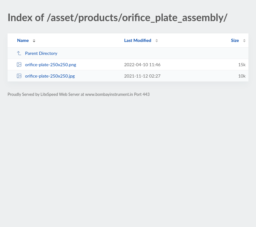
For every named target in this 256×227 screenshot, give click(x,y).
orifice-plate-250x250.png (46, 64)
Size (235, 40)
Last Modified (137, 40)
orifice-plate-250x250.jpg (45, 76)
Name (23, 40)
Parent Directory (36, 53)
